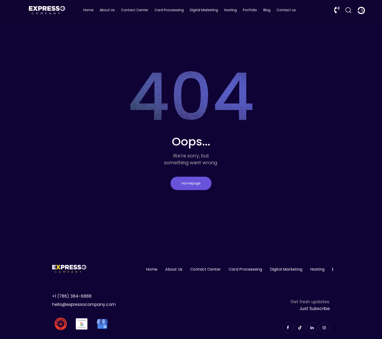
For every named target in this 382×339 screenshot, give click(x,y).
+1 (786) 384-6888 (72, 296)
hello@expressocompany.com (84, 304)
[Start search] (348, 10)
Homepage (191, 183)
